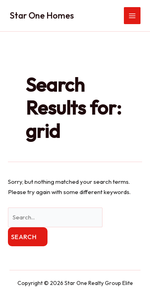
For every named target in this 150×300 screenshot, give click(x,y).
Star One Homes (41, 15)
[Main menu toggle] (132, 15)
